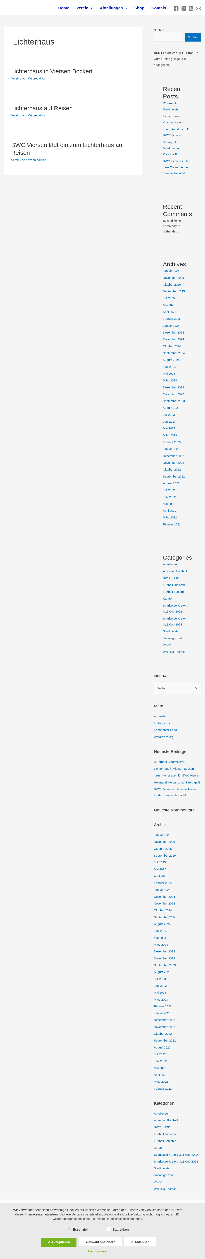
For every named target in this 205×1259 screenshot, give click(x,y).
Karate (167, 593)
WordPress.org (164, 730)
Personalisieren (97, 1251)
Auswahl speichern (100, 1242)
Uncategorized (172, 632)
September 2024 (174, 351)
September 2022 (174, 473)
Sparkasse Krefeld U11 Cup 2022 (176, 1142)
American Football (175, 566)
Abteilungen (116, 9)
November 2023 (173, 392)
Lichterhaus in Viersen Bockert (51, 72)
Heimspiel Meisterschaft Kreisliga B (172, 148)
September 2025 (174, 291)
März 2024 (170, 378)
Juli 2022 (169, 486)
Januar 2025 (171, 324)
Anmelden (161, 710)
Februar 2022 (172, 520)
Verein (88, 9)
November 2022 (173, 459)
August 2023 (171, 405)
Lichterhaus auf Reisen (42, 109)
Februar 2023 (172, 439)
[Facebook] (176, 9)
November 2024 (173, 338)
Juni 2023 (169, 419)
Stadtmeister (171, 626)
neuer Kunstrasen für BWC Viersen (177, 768)
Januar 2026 (171, 270)
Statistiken (118, 1228)
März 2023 (170, 432)
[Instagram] (183, 9)
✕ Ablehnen (140, 1242)
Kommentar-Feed (165, 724)
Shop (141, 9)
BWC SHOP (171, 573)
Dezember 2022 (173, 452)
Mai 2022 (169, 499)
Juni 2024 (169, 365)
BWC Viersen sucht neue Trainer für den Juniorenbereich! (176, 167)
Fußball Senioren (174, 587)
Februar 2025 (172, 318)
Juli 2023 (169, 412)
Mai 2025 (169, 304)
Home (68, 9)
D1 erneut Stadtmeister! (170, 755)
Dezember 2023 (173, 385)
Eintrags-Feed (163, 717)
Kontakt (159, 9)
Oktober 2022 (172, 466)
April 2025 (170, 311)
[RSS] (191, 9)
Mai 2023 (169, 425)
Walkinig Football (174, 646)
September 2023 (174, 398)
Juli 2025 (169, 297)
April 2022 (170, 506)
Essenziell (77, 1228)
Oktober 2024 (172, 345)
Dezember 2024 (173, 331)
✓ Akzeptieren (59, 1242)
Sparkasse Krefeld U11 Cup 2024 (176, 1149)
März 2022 (170, 513)
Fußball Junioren (174, 580)
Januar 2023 (171, 446)
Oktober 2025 (172, 284)
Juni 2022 (169, 493)
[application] (94, 9)
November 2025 (173, 277)
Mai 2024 (169, 371)
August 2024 (171, 358)
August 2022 (171, 479)
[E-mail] (198, 9)
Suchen (159, 31)
